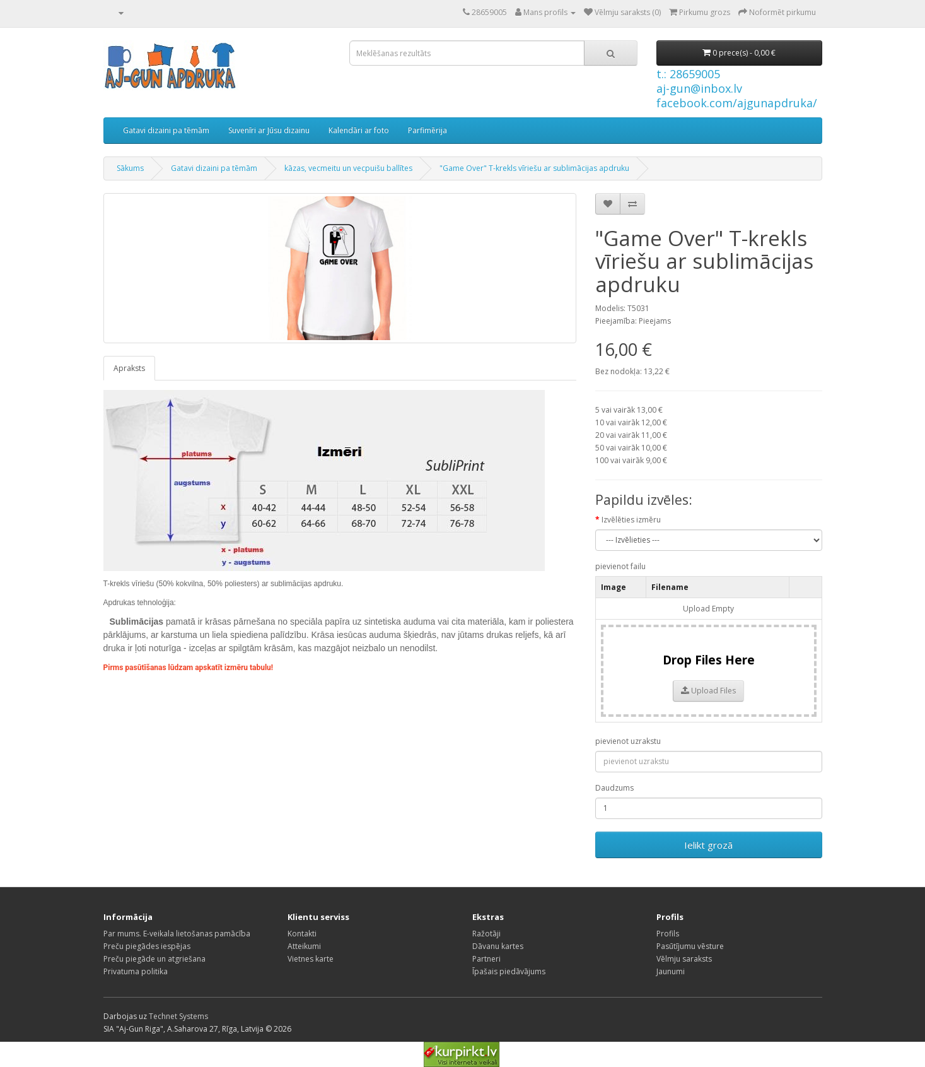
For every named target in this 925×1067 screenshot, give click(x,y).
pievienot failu (620, 566)
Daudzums (614, 787)
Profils (667, 933)
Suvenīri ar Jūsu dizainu (269, 130)
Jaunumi (670, 971)
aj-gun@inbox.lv (699, 88)
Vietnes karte (311, 958)
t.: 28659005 (688, 73)
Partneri (486, 958)
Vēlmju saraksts (684, 958)
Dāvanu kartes (497, 946)
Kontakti (302, 933)
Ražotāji (486, 933)
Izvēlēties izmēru (631, 519)
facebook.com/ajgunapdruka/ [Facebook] (736, 102)
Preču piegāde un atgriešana (154, 958)
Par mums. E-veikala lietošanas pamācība (176, 933)
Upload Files (708, 690)
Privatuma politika (135, 971)
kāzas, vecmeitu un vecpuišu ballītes (348, 168)
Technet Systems (178, 1016)
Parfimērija (427, 130)
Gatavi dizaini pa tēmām (166, 130)
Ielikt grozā (708, 845)
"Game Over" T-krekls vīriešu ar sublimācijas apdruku (534, 168)
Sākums (130, 168)
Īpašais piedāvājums (508, 971)
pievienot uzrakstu (628, 741)
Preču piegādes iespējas (146, 946)
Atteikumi (304, 946)
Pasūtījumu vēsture (690, 946)
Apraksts (129, 368)
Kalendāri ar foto (359, 130)
